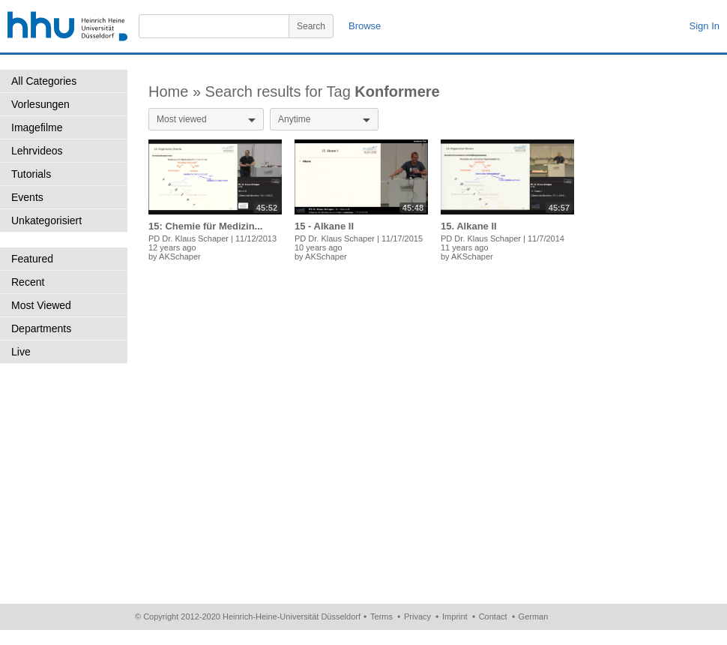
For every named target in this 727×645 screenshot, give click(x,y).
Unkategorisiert (46, 220)
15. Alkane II (469, 226)
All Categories (43, 81)
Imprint (455, 616)
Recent (27, 282)
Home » (176, 91)
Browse (365, 26)
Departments (41, 328)
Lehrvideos (37, 151)
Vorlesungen (40, 104)
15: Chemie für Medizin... (205, 226)
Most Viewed (41, 305)
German (534, 616)
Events (27, 197)
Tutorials (31, 174)
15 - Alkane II (324, 226)
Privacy (417, 616)
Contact (493, 616)
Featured (32, 259)
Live (21, 352)
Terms (381, 616)
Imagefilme (36, 128)
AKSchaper (180, 256)
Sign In (705, 26)
